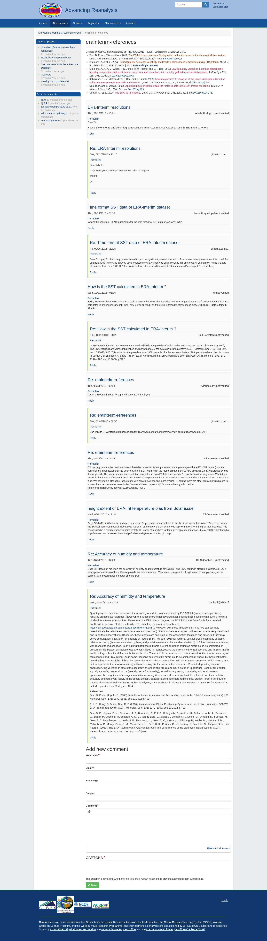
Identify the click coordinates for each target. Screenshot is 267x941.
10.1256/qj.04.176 (202, 92)
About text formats (218, 848)
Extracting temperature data (55, 106)
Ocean (77, 23)
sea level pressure (50, 120)
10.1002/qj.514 (202, 82)
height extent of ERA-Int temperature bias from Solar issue (141, 508)
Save (92, 885)
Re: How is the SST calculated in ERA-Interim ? (133, 329)
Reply (91, 134)
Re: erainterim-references (111, 379)
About (43, 23)
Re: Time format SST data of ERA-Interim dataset (134, 242)
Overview (46, 74)
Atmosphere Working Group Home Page (59, 32)
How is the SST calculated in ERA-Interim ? (127, 286)
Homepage (92, 780)
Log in (225, 900)
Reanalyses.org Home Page (56, 57)
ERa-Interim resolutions (109, 107)
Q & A (44, 103)
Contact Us (218, 3)
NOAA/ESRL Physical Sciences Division (73, 929)
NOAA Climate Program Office (118, 929)
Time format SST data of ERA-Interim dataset (129, 207)
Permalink (93, 118)
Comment (91, 805)
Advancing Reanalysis (91, 10)
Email (89, 768)
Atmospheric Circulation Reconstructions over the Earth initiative (122, 922)
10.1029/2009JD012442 (121, 75)
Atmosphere (60, 23)
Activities (132, 23)
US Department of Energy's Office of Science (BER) (175, 929)
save (43, 99)
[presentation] (112, 870)
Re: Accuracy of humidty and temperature (125, 554)
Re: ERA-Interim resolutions (115, 148)
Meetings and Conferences (55, 81)
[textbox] (158, 829)
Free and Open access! (169, 58)
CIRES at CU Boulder (195, 925)
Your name (92, 755)
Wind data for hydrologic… (55, 113)
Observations (112, 23)
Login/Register (220, 6)
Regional (93, 23)
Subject (90, 793)
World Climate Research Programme (101, 925)
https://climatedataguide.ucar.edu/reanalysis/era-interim (121, 627)
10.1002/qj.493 (136, 89)
